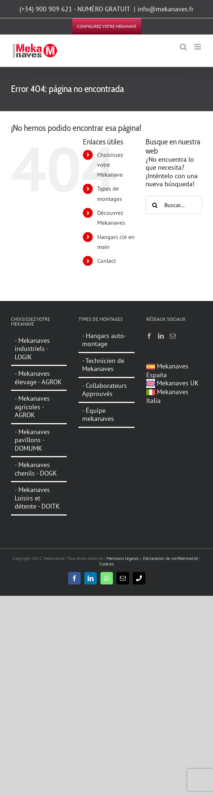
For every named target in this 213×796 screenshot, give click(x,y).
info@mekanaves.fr (165, 9)
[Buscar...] (174, 205)
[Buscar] (155, 205)
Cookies (106, 563)
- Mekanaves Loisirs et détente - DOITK (37, 497)
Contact (106, 260)
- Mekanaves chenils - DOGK (36, 469)
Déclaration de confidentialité (170, 558)
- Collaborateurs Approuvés (104, 389)
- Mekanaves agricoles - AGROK (32, 406)
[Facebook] (149, 336)
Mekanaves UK (172, 383)
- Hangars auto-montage (104, 340)
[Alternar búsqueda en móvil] (183, 47)
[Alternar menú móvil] (198, 47)
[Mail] (173, 336)
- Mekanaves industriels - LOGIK (32, 349)
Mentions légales (123, 558)
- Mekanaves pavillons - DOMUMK (32, 440)
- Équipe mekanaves (98, 414)
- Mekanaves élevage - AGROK (38, 377)
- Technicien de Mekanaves (103, 364)
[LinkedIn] (161, 336)
